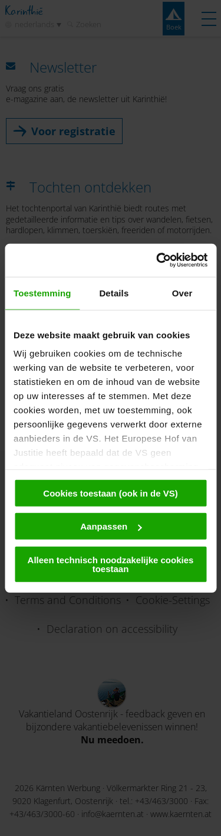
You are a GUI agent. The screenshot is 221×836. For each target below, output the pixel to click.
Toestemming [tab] (42, 293)
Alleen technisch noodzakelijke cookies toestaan (111, 563)
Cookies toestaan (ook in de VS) (110, 493)
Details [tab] (113, 293)
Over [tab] (182, 293)
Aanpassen (110, 526)
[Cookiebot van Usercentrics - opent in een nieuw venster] (157, 260)
